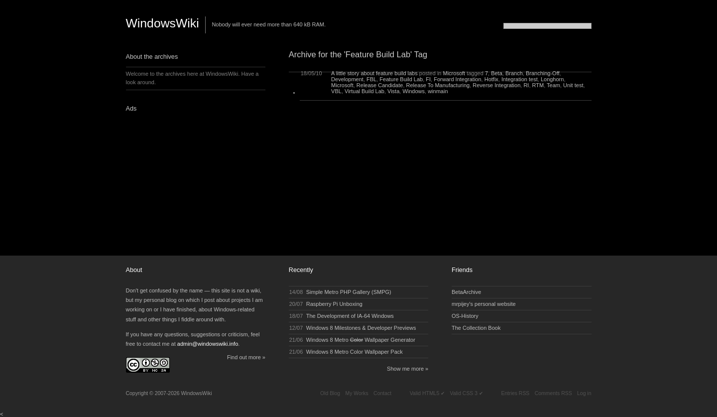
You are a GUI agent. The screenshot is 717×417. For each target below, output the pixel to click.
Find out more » (246, 357)
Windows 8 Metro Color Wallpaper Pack (354, 352)
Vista (393, 91)
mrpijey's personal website (484, 304)
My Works (356, 393)
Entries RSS (515, 393)
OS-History (465, 316)
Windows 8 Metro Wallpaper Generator (360, 340)
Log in (584, 393)
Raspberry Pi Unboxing (334, 304)
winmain (438, 91)
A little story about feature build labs (374, 73)
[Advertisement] (188, 181)
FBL (371, 79)
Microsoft (454, 73)
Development (347, 79)
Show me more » (407, 369)
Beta (496, 73)
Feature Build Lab (401, 79)
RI (526, 85)
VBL (336, 91)
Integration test (519, 79)
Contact (382, 393)
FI (428, 79)
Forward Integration (457, 79)
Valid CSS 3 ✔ (466, 393)
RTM (538, 85)
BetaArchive (466, 292)
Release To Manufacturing (438, 85)
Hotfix (491, 79)
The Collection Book (476, 328)
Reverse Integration (496, 85)
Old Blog (330, 393)
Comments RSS (553, 393)
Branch (514, 73)
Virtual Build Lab (364, 91)
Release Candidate (380, 85)
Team (553, 85)
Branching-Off (543, 73)
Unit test (573, 85)
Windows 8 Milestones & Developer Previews (361, 328)
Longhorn (552, 79)
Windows (413, 91)
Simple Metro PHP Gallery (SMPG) (348, 292)
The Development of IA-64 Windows (350, 316)
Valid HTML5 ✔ (427, 393)
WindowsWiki (162, 23)
